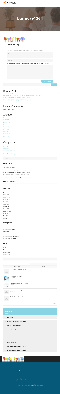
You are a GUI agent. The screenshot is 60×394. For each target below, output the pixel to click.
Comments (17, 266)
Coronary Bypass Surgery (16, 276)
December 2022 (7, 131)
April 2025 (5, 117)
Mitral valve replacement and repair (16, 346)
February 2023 (6, 128)
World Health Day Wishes (9, 93)
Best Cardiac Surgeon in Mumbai (18, 269)
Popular (16, 264)
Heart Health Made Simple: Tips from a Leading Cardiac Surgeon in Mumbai (21, 95)
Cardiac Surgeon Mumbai (9, 146)
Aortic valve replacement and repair (16, 350)
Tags (43, 266)
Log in (4, 247)
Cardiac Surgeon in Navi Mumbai (11, 152)
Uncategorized (6, 145)
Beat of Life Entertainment (36, 385)
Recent (43, 264)
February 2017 (6, 136)
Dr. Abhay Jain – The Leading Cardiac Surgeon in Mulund (16, 97)
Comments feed (7, 252)
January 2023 (6, 129)
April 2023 (5, 124)
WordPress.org (6, 254)
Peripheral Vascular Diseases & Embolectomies (19, 338)
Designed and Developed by (23, 385)
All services (10, 317)
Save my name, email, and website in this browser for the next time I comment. (28, 63)
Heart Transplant (11, 334)
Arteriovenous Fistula (12, 342)
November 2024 (7, 122)
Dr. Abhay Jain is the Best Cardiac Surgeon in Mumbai (16, 99)
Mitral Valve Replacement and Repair (19, 283)
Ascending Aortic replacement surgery (17, 321)
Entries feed (6, 250)
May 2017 (5, 135)
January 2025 (6, 119)
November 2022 (7, 133)
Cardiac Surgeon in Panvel (9, 150)
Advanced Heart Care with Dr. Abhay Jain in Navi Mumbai (17, 101)
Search (54, 85)
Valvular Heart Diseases (13, 329)
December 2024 (7, 121)
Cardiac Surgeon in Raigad (9, 153)
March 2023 (6, 126)
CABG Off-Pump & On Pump (14, 325)
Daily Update (6, 148)
